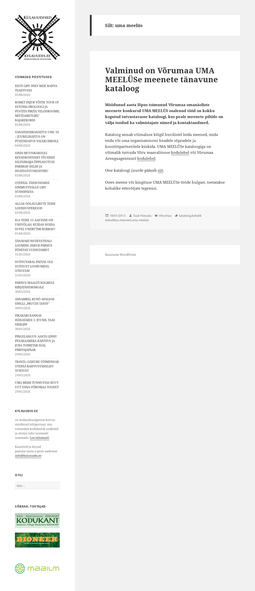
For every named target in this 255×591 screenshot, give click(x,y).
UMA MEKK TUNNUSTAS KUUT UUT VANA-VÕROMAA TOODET (37, 384)
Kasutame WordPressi (120, 255)
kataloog (185, 215)
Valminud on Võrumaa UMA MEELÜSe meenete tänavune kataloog (161, 79)
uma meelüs (140, 220)
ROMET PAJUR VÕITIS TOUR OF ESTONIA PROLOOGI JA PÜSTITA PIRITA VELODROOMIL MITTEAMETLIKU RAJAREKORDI (37, 111)
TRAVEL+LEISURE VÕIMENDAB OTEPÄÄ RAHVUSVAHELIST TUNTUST (37, 366)
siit (160, 170)
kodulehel (180, 152)
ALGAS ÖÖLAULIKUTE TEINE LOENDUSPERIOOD (35, 206)
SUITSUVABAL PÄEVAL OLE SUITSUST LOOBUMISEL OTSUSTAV (34, 266)
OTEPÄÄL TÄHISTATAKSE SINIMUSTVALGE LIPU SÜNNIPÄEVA (32, 187)
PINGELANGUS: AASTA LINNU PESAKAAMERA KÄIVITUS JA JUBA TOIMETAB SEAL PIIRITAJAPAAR (36, 343)
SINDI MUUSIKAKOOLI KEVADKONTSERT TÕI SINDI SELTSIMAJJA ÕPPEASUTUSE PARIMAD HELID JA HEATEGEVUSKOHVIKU (35, 162)
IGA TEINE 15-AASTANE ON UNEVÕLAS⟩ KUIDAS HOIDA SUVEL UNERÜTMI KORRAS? (35, 224)
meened (125, 220)
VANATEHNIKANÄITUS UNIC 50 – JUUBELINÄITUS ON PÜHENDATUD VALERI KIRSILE (37, 136)
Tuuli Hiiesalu (142, 215)
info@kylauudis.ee (28, 456)
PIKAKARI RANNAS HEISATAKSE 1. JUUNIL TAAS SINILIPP (35, 320)
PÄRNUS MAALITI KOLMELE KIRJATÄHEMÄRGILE (34, 285)
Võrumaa (165, 215)
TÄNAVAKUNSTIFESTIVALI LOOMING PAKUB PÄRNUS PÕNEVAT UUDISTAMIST (33, 245)
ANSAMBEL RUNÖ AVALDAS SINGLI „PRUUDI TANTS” (35, 301)
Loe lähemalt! (39, 438)
